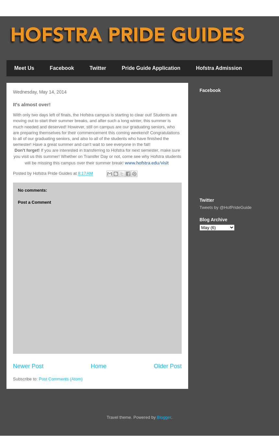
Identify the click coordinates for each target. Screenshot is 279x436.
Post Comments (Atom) (61, 379)
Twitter (98, 68)
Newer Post (28, 366)
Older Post (168, 366)
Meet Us (24, 68)
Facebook (62, 68)
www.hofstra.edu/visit (147, 163)
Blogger (164, 417)
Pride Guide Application (151, 68)
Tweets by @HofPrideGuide (226, 207)
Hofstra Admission (219, 68)
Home (99, 366)
